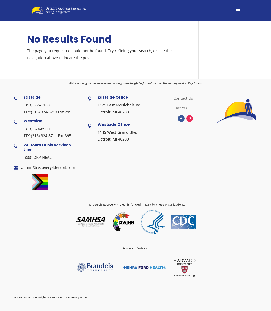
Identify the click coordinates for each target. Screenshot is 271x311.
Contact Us (183, 99)
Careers (180, 108)
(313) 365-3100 (37, 104)
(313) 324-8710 (44, 111)
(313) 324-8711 (44, 135)
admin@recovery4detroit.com (48, 167)
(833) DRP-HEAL (38, 157)
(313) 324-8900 (37, 128)
